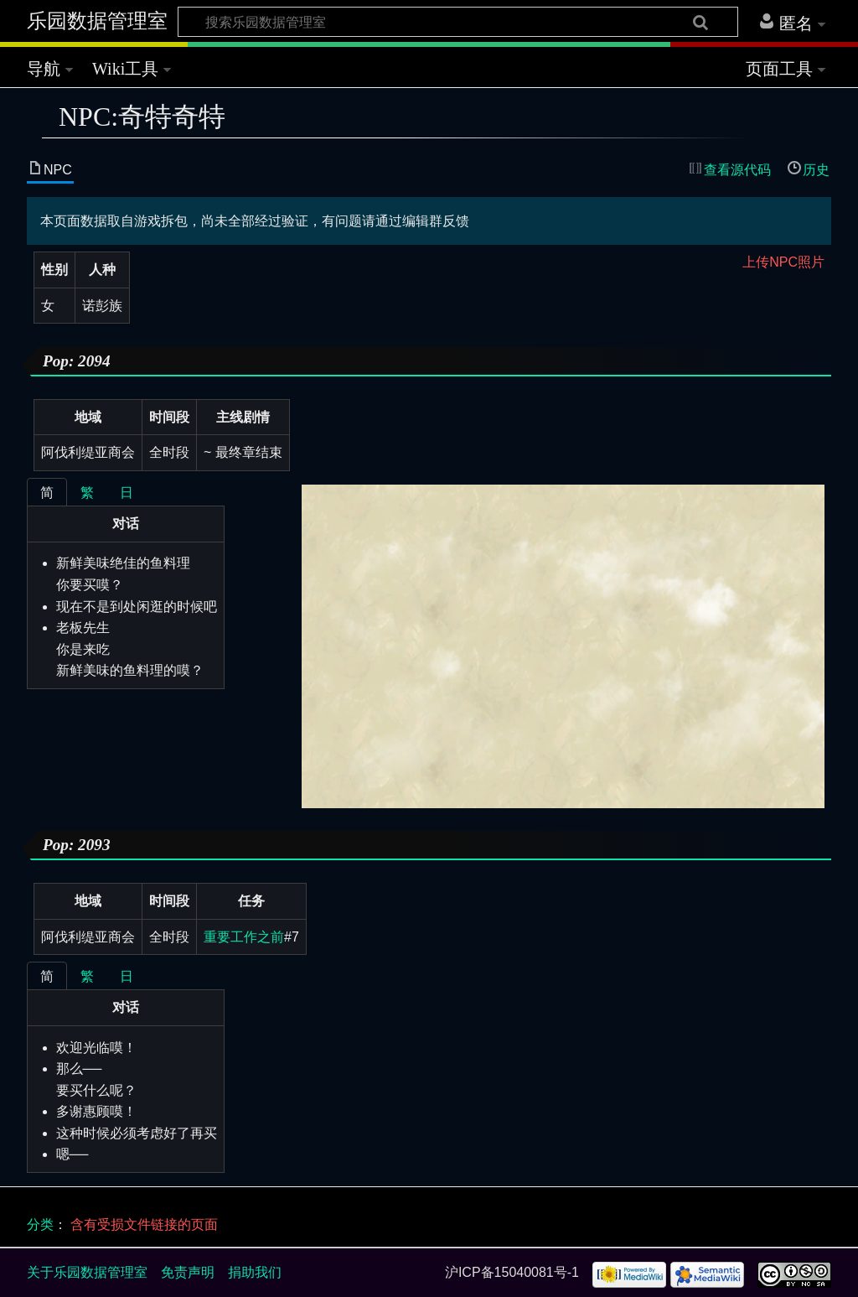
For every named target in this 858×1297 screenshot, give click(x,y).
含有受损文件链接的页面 (144, 1224)
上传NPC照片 (783, 262)
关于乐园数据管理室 (87, 1272)
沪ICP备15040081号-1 (512, 1272)
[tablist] (126, 492)
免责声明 (187, 1272)
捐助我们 (255, 1272)
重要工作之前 (244, 937)
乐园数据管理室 (97, 21)
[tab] (47, 492)
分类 (40, 1224)
